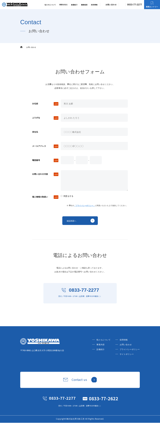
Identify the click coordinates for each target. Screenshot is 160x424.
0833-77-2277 (134, 4)
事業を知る (63, 4)
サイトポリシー (127, 354)
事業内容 (101, 345)
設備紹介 (74, 5)
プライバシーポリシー (130, 350)
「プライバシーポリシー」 (84, 205)
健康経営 (84, 5)
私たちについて (50, 5)
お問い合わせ (111, 4)
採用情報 (94, 5)
